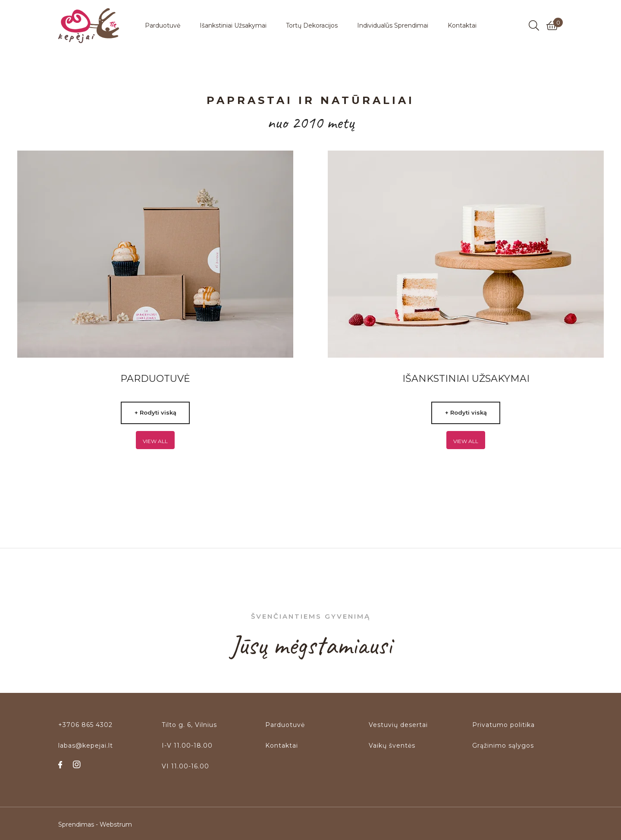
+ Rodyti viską (155, 412)
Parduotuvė (285, 725)
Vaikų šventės (392, 745)
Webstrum (116, 823)
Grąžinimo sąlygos (503, 745)
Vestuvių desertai (398, 725)
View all (155, 441)
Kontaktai (281, 745)
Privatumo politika (503, 725)
